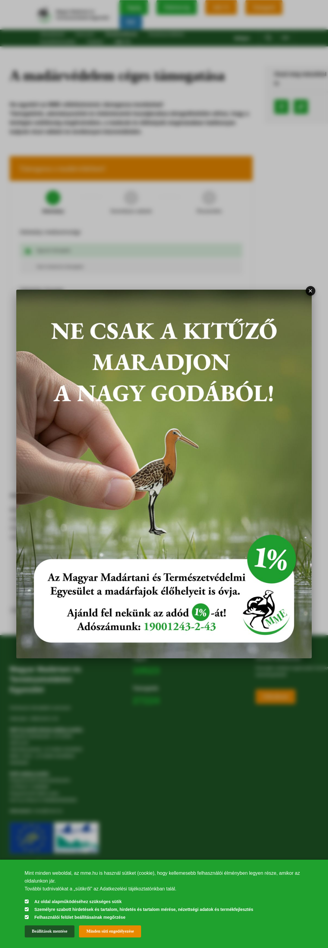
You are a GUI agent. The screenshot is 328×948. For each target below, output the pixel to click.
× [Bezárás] (310, 291)
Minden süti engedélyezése (110, 931)
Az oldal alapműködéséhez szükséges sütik (77, 901)
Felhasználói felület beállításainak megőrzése (79, 917)
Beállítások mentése (50, 931)
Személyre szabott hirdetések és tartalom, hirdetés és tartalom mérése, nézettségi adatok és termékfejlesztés (143, 909)
